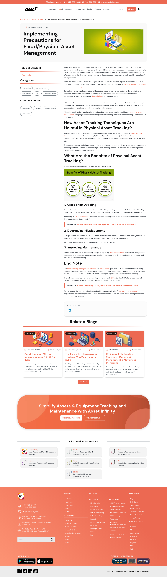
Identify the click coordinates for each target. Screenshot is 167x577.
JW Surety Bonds (81, 216)
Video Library (26, 114)
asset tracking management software (81, 269)
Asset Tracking (37, 19)
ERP (112, 278)
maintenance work (117, 252)
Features (68, 499)
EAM (37, 93)
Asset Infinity (105, 269)
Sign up (131, 9)
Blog (28, 19)
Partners (98, 9)
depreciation (97, 96)
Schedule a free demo (71, 427)
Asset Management (41, 88)
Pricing (90, 9)
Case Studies (26, 108)
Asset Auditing (26, 88)
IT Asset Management (49, 93)
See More (83, 382)
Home (22, 19)
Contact (106, 9)
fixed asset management (127, 291)
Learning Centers (50, 108)
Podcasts (37, 108)
